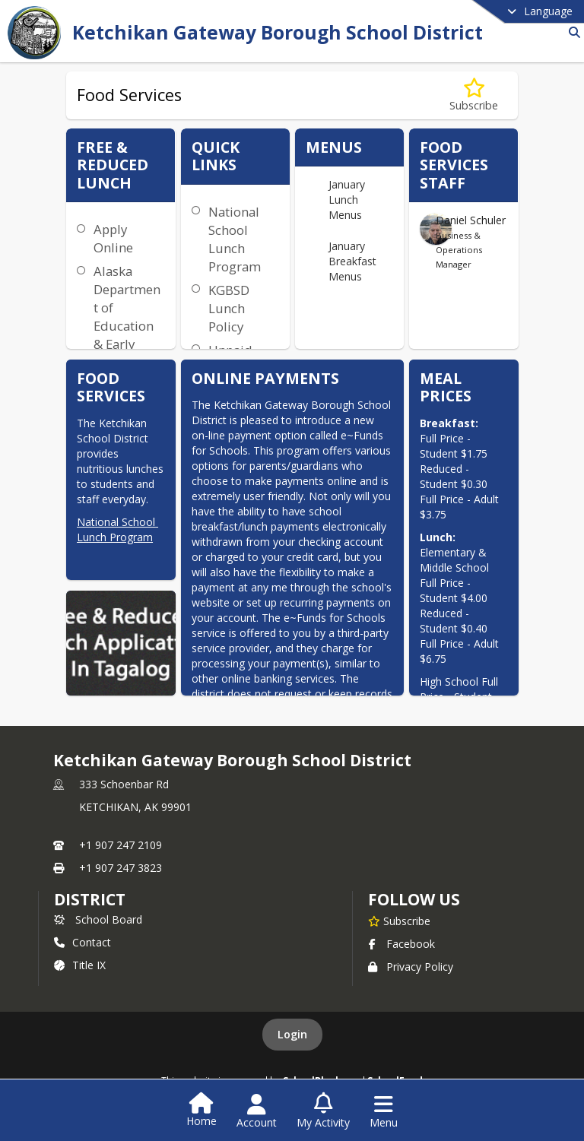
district (89, 899)
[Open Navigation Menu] (384, 1111)
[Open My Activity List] (323, 1111)
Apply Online (113, 238)
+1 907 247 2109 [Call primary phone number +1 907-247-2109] (120, 845)
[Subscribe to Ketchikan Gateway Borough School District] (399, 920)
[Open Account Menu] (256, 1111)
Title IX (80, 965)
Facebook (401, 944)
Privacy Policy (410, 966)
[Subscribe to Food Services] (473, 95)
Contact (82, 942)
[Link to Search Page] (571, 32)
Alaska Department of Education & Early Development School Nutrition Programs (127, 344)
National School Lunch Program (117, 529)
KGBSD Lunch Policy (228, 308)
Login (292, 1034)
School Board (98, 919)
